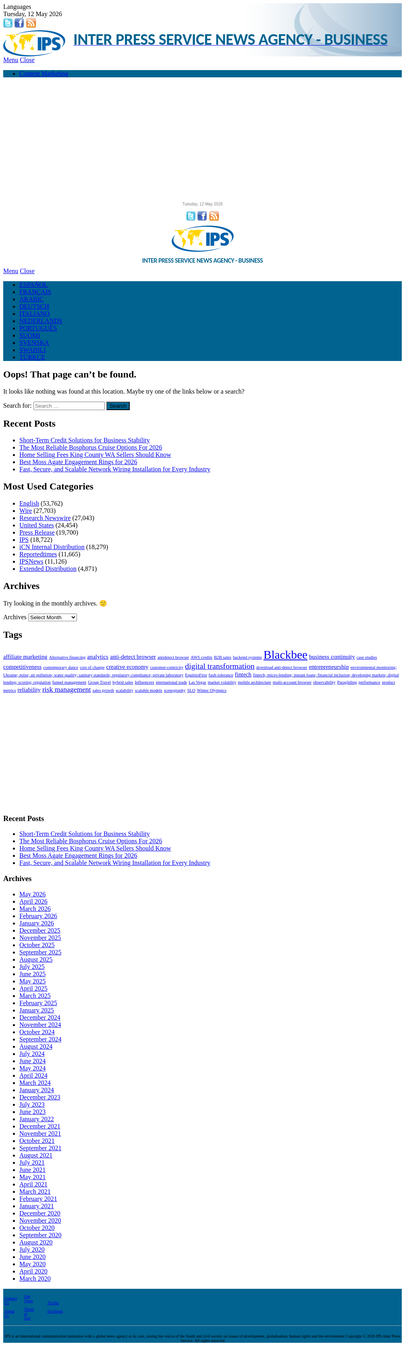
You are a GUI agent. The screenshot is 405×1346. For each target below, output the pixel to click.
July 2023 (32, 1104)
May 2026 (32, 894)
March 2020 (35, 1278)
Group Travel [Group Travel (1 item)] (99, 682)
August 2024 (35, 1046)
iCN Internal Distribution (52, 546)
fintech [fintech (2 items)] (243, 674)
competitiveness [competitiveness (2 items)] (22, 667)
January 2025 (36, 1010)
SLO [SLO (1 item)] (191, 690)
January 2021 (36, 1206)
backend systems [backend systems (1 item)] (247, 657)
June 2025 (32, 974)
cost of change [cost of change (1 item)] (92, 667)
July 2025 (32, 966)
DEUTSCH (34, 306)
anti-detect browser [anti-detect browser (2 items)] (133, 656)
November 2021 (40, 1133)
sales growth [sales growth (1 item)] (103, 690)
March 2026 (35, 908)
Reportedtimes (38, 554)
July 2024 (32, 1053)
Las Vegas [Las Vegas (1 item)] (197, 682)
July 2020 (32, 1249)
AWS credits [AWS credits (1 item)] (201, 657)
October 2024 (37, 1032)
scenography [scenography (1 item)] (175, 690)
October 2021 (37, 1140)
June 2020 (32, 1256)
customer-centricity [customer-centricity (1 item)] (166, 667)
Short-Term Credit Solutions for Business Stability (84, 440)
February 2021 (38, 1198)
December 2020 (39, 1213)
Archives (15, 617)
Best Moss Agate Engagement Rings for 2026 (78, 461)
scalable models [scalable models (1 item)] (148, 690)
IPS (24, 539)
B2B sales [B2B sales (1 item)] (222, 657)
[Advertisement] (202, 140)
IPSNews (31, 561)
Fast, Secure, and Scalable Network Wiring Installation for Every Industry (114, 469)
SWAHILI (32, 349)
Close (27, 59)
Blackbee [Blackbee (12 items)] (285, 654)
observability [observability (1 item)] (324, 682)
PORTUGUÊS (38, 328)
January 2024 (36, 1090)
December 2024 (39, 1017)
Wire (25, 510)
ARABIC (31, 299)
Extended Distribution (48, 568)
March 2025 (35, 995)
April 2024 (33, 1075)
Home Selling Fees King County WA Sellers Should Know (95, 454)
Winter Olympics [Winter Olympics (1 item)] (211, 690)
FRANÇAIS (35, 291)
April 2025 (33, 988)
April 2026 (33, 901)
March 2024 (35, 1082)
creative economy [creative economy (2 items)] (127, 667)
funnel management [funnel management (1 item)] (69, 682)
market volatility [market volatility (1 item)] (222, 682)
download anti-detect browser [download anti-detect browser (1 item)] (281, 667)
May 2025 (32, 981)
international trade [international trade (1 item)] (171, 682)
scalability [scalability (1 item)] (124, 690)
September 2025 (40, 952)
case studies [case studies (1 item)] (367, 657)
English (29, 503)
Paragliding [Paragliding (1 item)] (347, 682)
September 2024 (40, 1039)
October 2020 (37, 1227)
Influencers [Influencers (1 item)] (144, 682)
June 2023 (32, 1111)
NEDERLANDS (40, 320)
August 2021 (35, 1155)
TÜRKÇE (32, 357)
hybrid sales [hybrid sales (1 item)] (122, 682)
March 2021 (35, 1191)
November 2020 (40, 1220)
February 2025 (38, 1003)
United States (36, 525)
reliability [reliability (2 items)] (29, 689)
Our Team (28, 1298)
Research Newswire (45, 517)
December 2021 (39, 1126)
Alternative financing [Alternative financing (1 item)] (67, 657)
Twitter (53, 1302)
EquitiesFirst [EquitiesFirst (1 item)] (196, 675)
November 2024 (40, 1024)
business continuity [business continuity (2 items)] (332, 656)
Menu (10, 59)
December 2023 (39, 1097)
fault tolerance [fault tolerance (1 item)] (221, 675)
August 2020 (35, 1242)
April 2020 (33, 1271)
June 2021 (32, 1169)
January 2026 (36, 923)
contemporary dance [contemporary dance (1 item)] (60, 667)
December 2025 (39, 930)
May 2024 (32, 1068)
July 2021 (32, 1162)
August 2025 (35, 959)
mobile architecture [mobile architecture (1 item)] (254, 682)
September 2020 (40, 1235)
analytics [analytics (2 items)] (97, 656)
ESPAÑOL (33, 284)
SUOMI (29, 335)
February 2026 (38, 916)
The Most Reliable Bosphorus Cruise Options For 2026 (90, 447)
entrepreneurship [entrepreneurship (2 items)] (329, 667)
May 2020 (32, 1264)
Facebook (55, 1311)
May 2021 (32, 1177)
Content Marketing (43, 73)
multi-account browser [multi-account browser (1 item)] (292, 682)
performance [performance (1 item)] (369, 682)
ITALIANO (34, 313)
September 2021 (40, 1148)
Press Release (37, 532)
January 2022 (36, 1119)
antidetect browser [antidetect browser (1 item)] (173, 657)
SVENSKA (34, 342)
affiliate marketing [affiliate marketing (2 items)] (25, 656)
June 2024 (32, 1061)
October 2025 (37, 945)
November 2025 (40, 937)
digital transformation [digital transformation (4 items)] (220, 666)
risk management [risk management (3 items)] (66, 689)
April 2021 (33, 1184)
